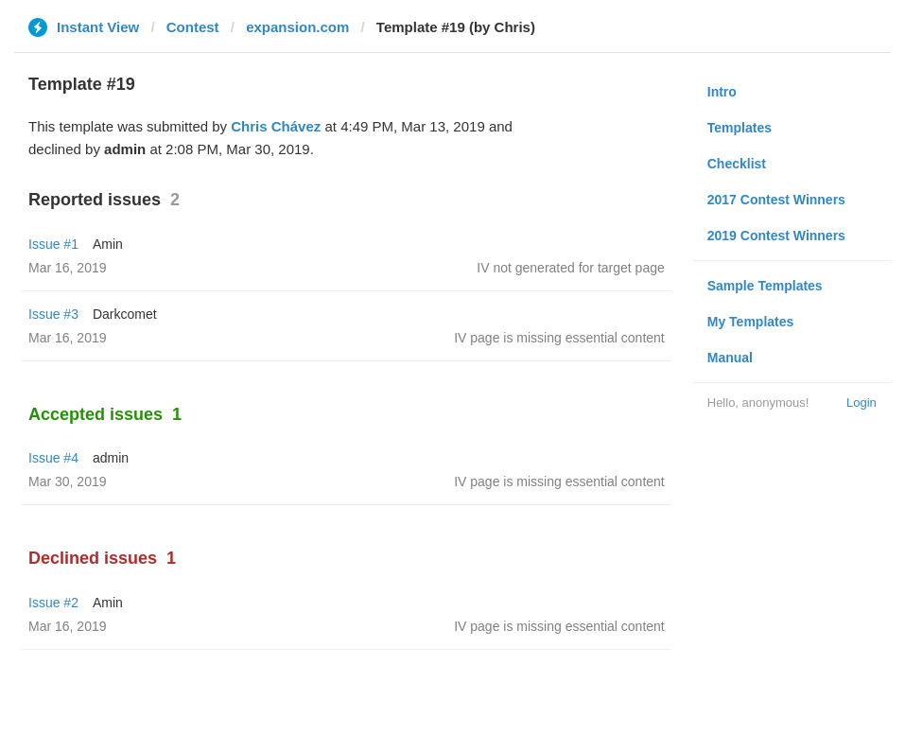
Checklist (736, 163)
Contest (192, 27)
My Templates (750, 321)
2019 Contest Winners (776, 235)
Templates (739, 127)
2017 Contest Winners (776, 199)
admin (111, 457)
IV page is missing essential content (559, 337)
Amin (108, 244)
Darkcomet (125, 314)
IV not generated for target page (570, 267)
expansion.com (297, 27)
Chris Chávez (276, 126)
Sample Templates (765, 285)
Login (861, 402)
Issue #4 (53, 457)
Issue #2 (53, 602)
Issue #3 (53, 314)
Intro (722, 91)
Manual (730, 357)
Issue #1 (53, 244)
